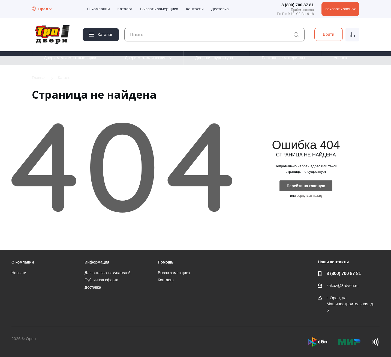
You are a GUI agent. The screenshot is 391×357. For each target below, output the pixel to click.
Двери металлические (146, 57)
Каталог (125, 9)
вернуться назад (309, 196)
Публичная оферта (101, 280)
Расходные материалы (283, 57)
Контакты (195, 9)
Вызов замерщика (174, 273)
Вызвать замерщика (159, 9)
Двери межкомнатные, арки (70, 57)
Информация (97, 262)
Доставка (219, 9)
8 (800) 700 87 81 (297, 4)
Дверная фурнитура (214, 57)
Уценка (340, 57)
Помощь (166, 262)
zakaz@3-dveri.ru (342, 285)
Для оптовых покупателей (107, 273)
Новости (18, 273)
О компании (98, 9)
